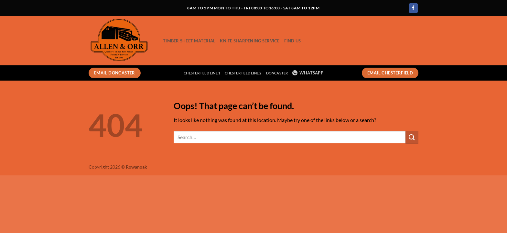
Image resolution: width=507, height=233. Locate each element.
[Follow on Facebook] (413, 8)
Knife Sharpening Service (249, 40)
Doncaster (277, 73)
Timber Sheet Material (189, 40)
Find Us (292, 40)
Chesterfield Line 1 (202, 73)
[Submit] (411, 137)
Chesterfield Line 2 (243, 73)
